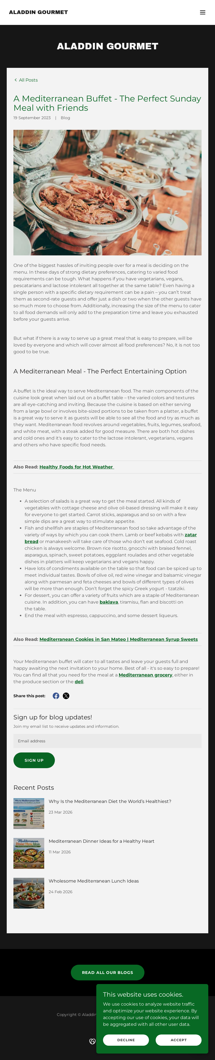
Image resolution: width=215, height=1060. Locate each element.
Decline (126, 1040)
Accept (179, 1040)
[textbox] (107, 741)
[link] (38, 12)
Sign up (34, 760)
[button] (202, 12)
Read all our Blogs (107, 972)
